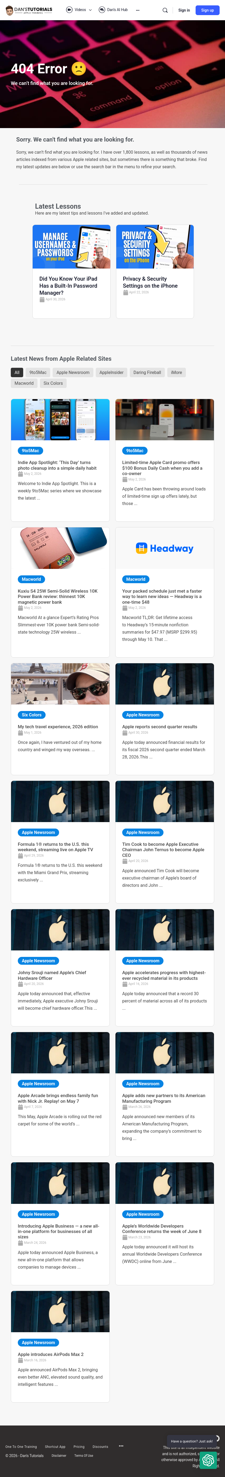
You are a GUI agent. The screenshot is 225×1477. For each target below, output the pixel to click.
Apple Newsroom (72, 372)
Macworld (24, 383)
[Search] (165, 10)
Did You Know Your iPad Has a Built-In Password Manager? (68, 286)
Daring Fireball (147, 372)
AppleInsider (112, 372)
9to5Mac (37, 372)
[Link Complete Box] (60, 460)
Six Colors (53, 383)
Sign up (207, 10)
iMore (176, 372)
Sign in (184, 10)
